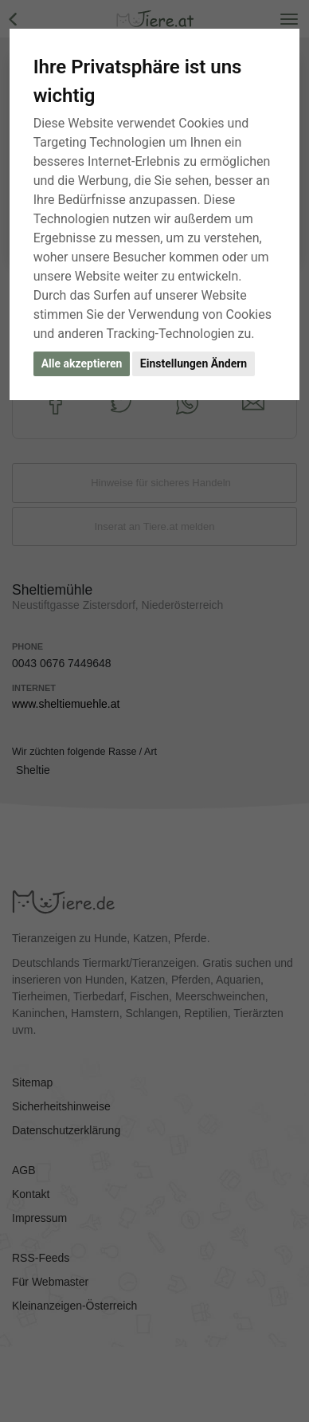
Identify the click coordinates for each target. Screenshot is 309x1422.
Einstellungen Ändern (193, 363)
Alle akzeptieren (82, 363)
